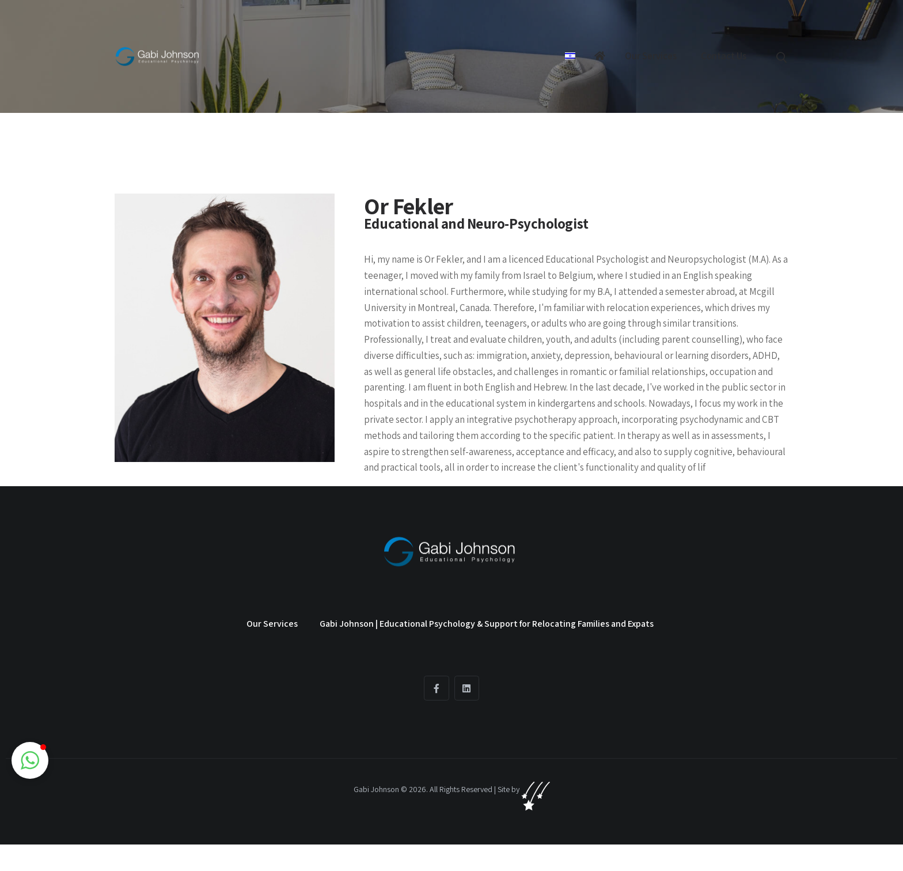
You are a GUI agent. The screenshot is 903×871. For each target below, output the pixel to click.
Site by (524, 789)
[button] (30, 760)
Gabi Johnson (376, 789)
